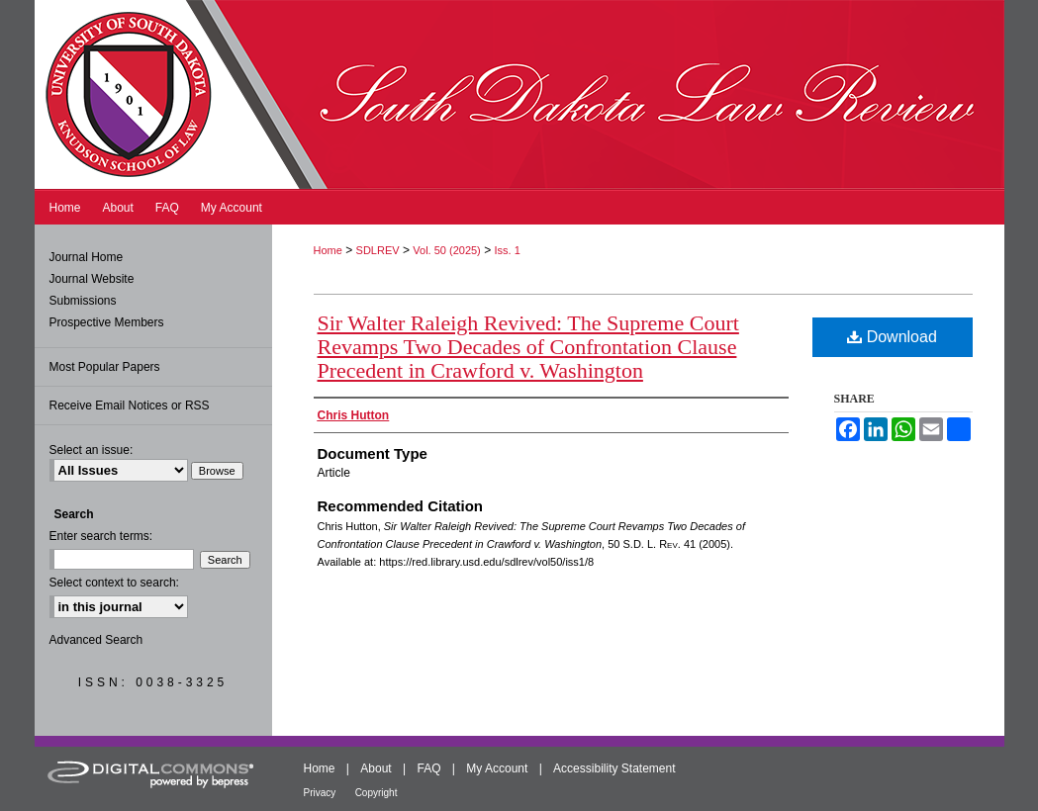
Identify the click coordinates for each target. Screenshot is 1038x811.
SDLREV (378, 250)
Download (892, 336)
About (375, 768)
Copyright (376, 792)
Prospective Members (106, 322)
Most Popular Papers (104, 367)
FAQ (428, 768)
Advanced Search (96, 640)
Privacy (320, 792)
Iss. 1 (506, 250)
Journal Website (92, 279)
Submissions (83, 301)
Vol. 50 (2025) (447, 250)
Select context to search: (114, 582)
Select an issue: (91, 450)
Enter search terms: (101, 536)
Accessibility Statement (614, 768)
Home (328, 250)
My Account (496, 768)
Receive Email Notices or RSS (129, 405)
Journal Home (86, 257)
